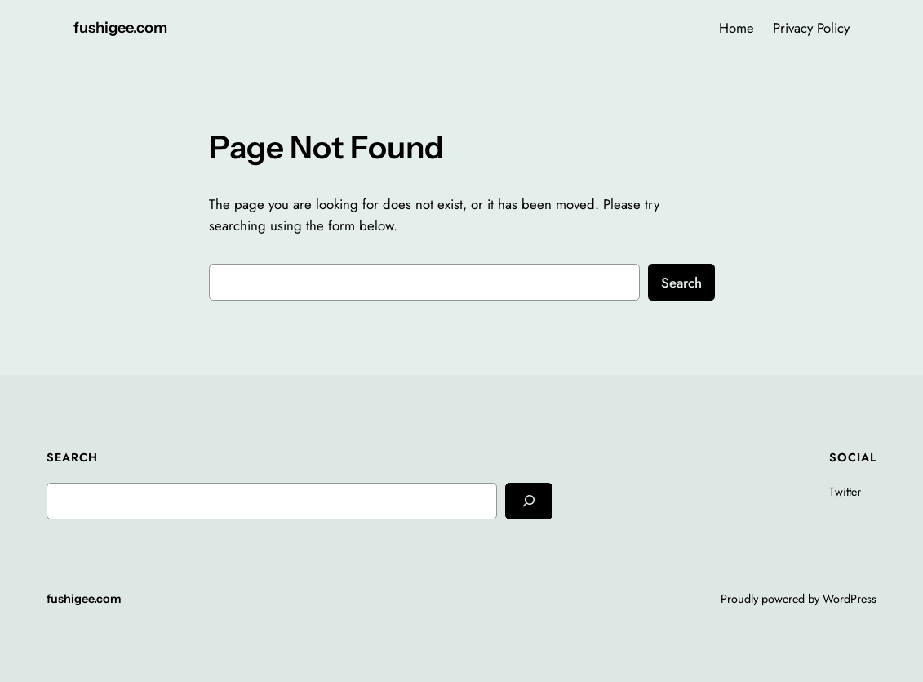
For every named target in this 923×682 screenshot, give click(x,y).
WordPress (849, 599)
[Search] (528, 501)
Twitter (845, 492)
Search (681, 282)
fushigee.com (120, 27)
